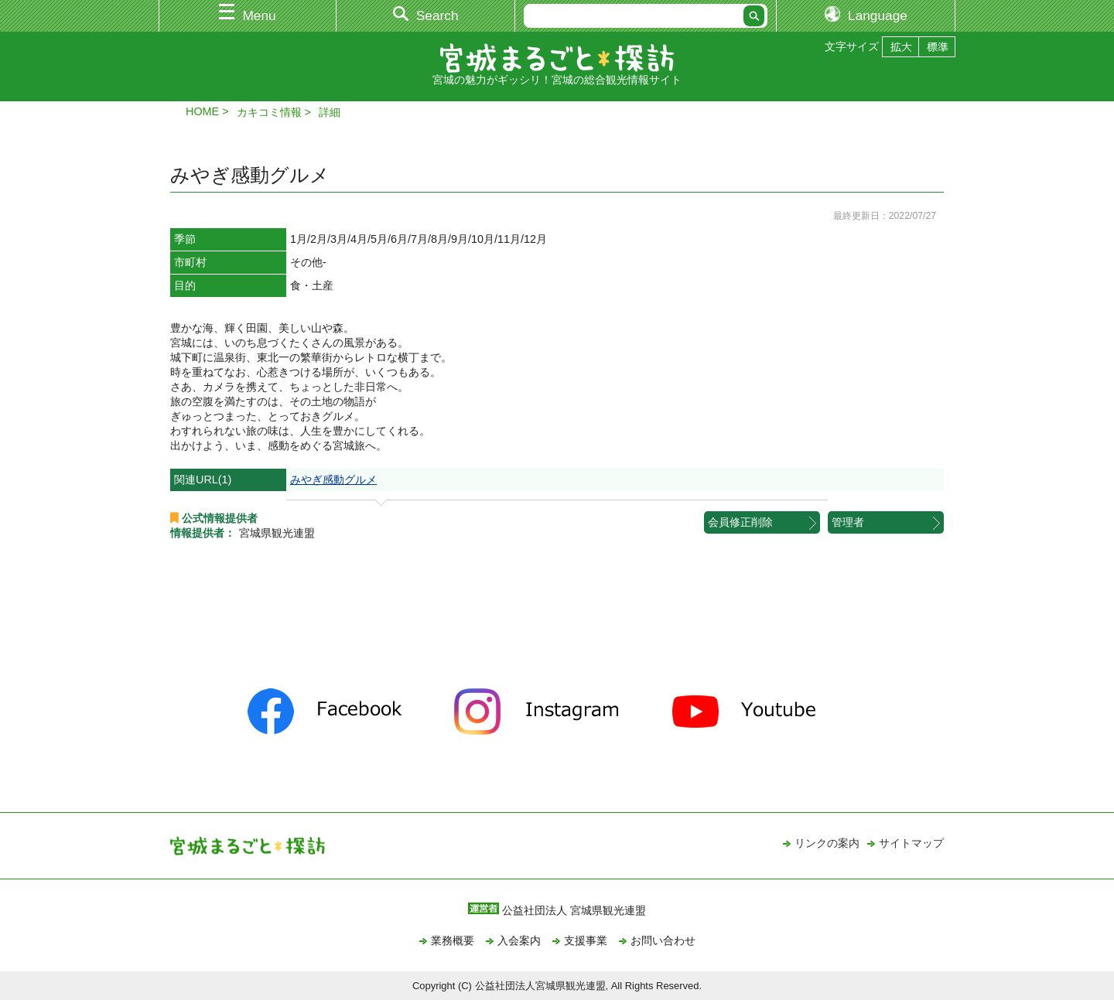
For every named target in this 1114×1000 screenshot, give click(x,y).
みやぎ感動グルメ (333, 479)
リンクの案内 (826, 843)
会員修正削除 (740, 522)
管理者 (848, 522)
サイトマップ (911, 843)
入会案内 (519, 940)
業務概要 (452, 940)
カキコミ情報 (269, 112)
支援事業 (585, 940)
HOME (202, 111)
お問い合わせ (662, 940)
